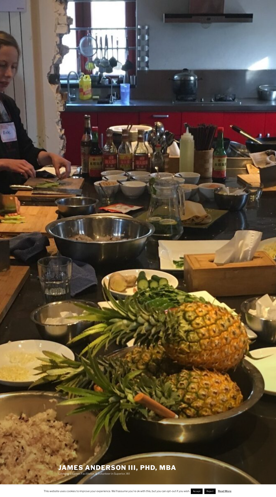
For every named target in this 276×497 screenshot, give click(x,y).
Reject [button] (210, 491)
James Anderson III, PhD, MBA (117, 467)
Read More (224, 491)
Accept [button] (196, 491)
